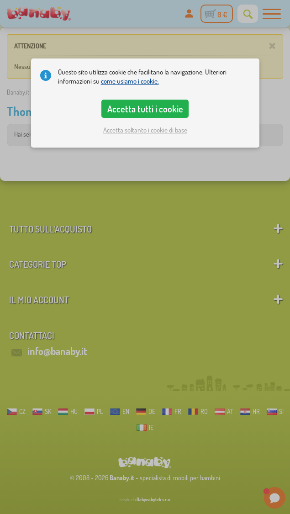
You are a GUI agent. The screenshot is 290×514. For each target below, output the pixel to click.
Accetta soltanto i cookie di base (145, 130)
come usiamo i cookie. (130, 81)
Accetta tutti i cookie (145, 109)
